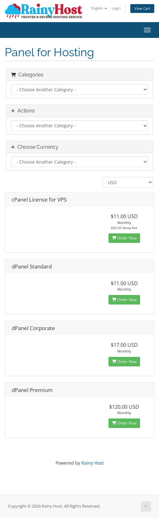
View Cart (142, 8)
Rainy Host (92, 463)
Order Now (124, 238)
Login (116, 8)
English (99, 8)
